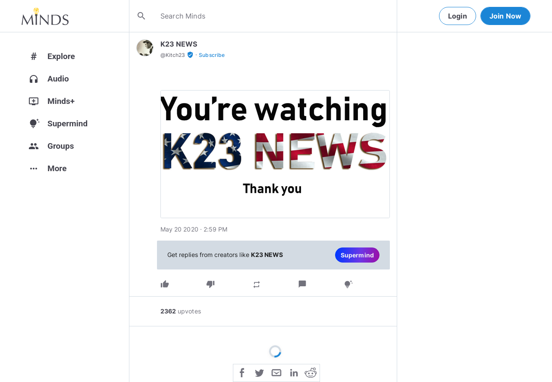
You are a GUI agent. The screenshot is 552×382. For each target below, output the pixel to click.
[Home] (45, 16)
